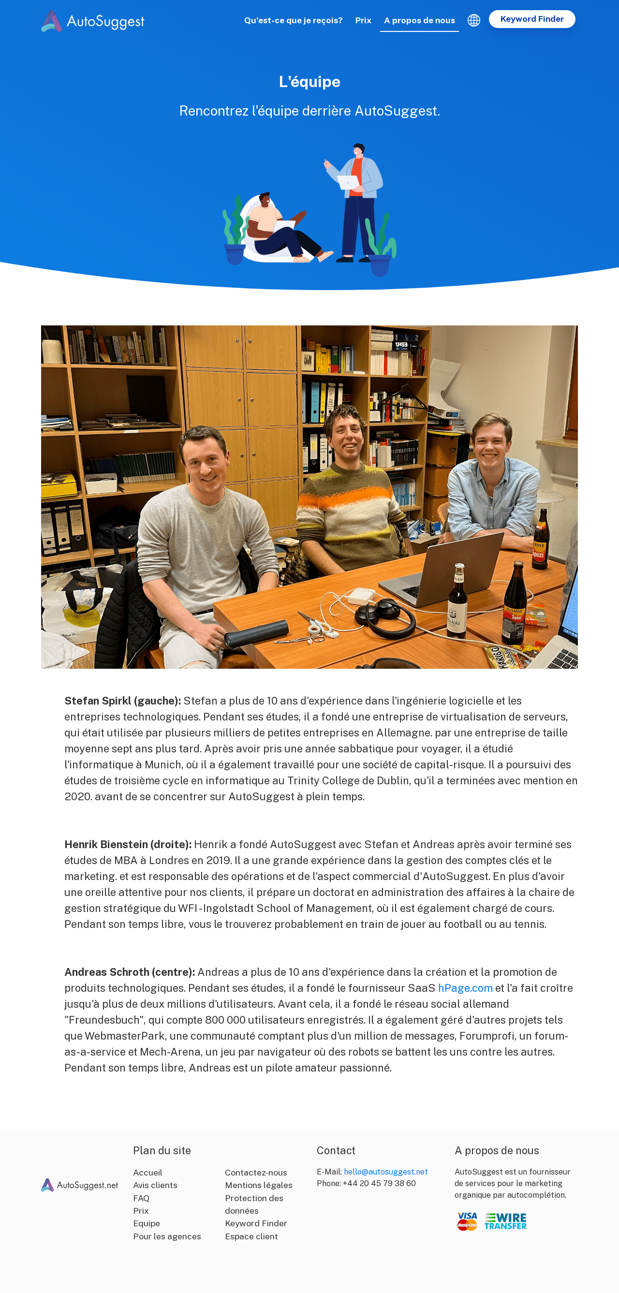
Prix (363, 20)
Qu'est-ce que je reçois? (293, 20)
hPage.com (465, 988)
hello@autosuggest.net (386, 1171)
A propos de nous (419, 20)
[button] (474, 20)
